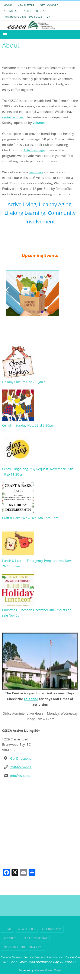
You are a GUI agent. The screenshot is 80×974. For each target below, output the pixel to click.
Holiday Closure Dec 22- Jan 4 (24, 382)
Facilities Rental (34, 10)
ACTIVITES (10, 10)
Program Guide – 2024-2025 (23, 16)
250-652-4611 (21, 767)
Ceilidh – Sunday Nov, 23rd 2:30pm (28, 425)
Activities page (34, 150)
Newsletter (25, 5)
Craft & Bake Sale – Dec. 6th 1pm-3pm (30, 518)
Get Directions (20, 758)
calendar (31, 699)
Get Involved (49, 5)
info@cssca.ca (20, 775)
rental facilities (12, 117)
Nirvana (39, 970)
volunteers (40, 122)
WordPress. (54, 970)
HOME (8, 5)
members (36, 172)
